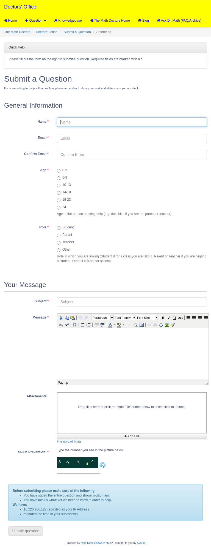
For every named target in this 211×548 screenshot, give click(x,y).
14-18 (64, 192)
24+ (62, 207)
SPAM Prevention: (33, 452)
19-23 (64, 200)
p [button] (67, 383)
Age (44, 170)
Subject (42, 301)
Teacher (65, 242)
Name (43, 122)
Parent (64, 235)
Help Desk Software (93, 542)
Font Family (123, 317)
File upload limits (69, 441)
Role (44, 227)
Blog (143, 20)
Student (65, 227)
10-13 (64, 185)
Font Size (143, 317)
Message (40, 317)
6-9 (62, 178)
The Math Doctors (17, 32)
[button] (60, 317)
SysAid (141, 542)
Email (43, 138)
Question (35, 20)
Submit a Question (77, 32)
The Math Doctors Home (110, 20)
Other (64, 250)
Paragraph (100, 317)
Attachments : (38, 396)
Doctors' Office (20, 7)
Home (10, 20)
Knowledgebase (68, 20)
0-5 (62, 170)
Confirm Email (36, 154)
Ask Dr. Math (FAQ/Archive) (179, 20)
